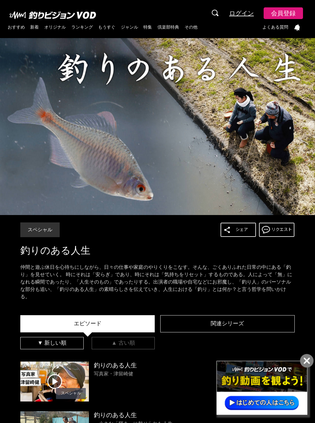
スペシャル (40, 229)
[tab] (87, 323)
